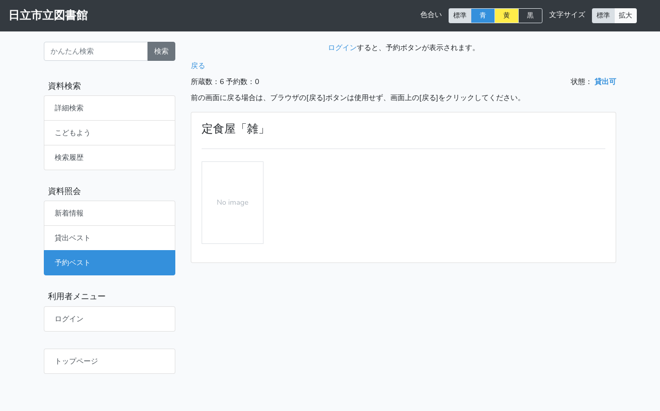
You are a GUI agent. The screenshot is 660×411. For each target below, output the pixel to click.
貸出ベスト (73, 238)
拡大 (625, 15)
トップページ (76, 361)
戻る (198, 65)
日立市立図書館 (48, 15)
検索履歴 (69, 157)
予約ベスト (73, 262)
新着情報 (69, 213)
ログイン (69, 319)
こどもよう (73, 132)
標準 (460, 15)
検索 (161, 51)
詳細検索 (69, 108)
